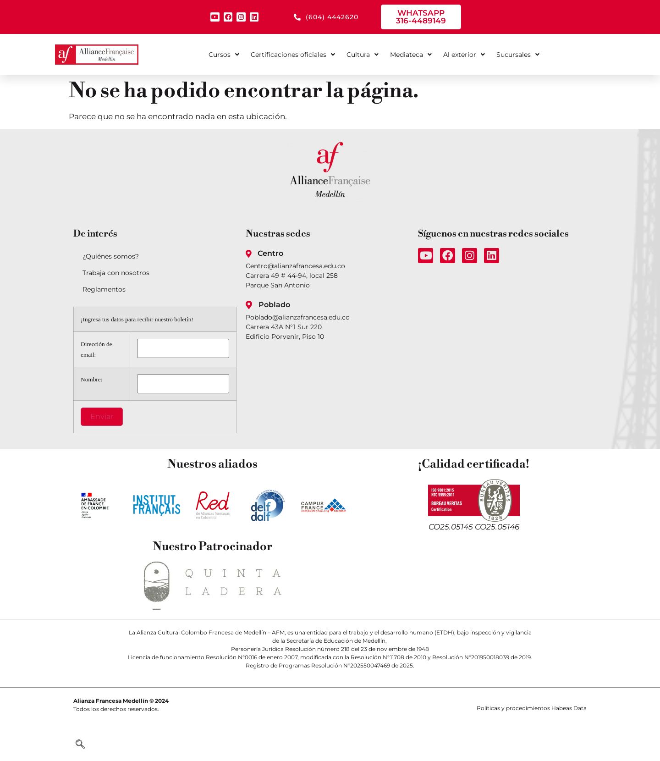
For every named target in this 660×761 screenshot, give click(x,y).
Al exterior (464, 54)
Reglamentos (104, 289)
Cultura (362, 54)
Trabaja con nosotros (115, 273)
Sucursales (517, 54)
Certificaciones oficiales (293, 54)
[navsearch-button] (80, 745)
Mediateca (411, 54)
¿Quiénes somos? (110, 256)
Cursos (224, 54)
